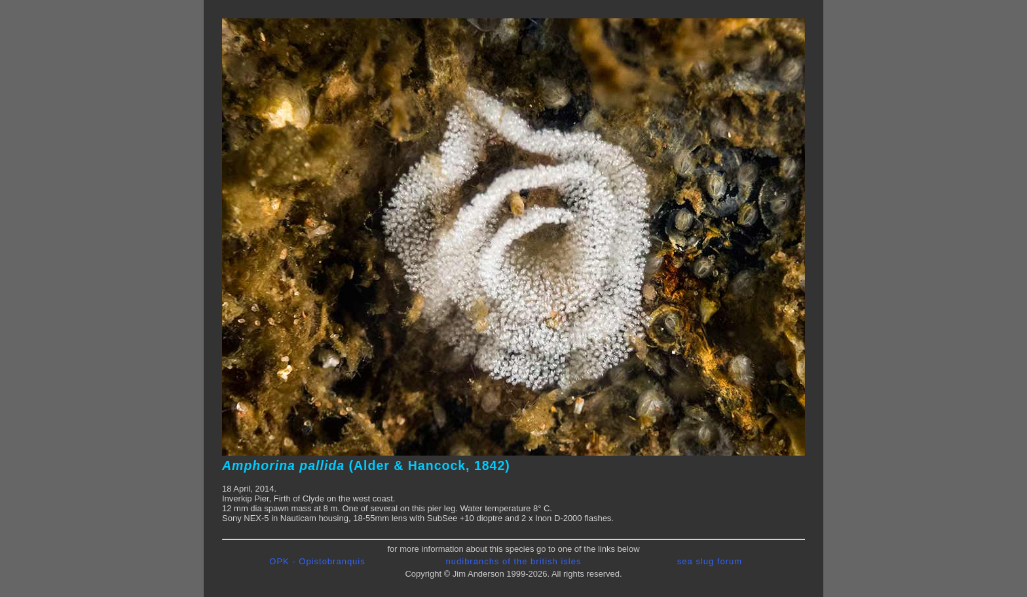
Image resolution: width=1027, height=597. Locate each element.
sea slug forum (709, 561)
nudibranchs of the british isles (514, 561)
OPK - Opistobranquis (317, 561)
